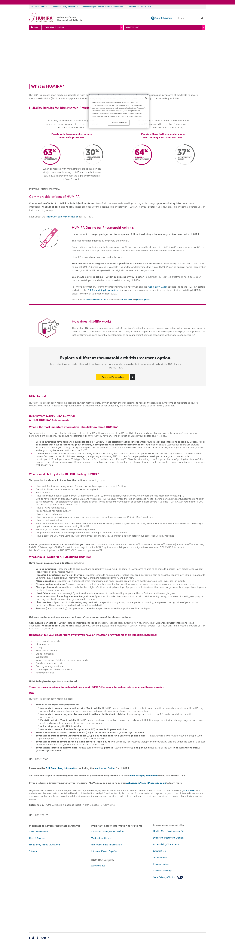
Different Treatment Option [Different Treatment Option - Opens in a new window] (168, 837)
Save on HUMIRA (38, 831)
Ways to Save (98, 865)
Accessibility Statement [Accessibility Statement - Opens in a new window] (166, 844)
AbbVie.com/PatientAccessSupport (146, 783)
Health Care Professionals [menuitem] (140, 7)
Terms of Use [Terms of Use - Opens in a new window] (160, 857)
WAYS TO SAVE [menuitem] (132, 27)
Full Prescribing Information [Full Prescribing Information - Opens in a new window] (106, 844)
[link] (115, 377)
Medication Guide (158, 286)
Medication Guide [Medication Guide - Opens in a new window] (101, 838)
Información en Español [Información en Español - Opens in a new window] (104, 851)
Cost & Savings (163, 18)
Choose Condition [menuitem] (39, 7)
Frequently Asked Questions (44, 844)
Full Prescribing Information (103, 290)
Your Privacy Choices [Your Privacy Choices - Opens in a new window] (164, 877)
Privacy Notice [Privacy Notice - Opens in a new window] (161, 864)
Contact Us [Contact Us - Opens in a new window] (159, 850)
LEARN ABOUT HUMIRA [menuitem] (54, 27)
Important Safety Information (62, 216)
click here (189, 790)
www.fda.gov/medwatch (143, 775)
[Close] (146, 98)
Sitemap (33, 851)
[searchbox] (191, 18)
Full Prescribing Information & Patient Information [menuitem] (102, 7)
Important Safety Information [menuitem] (65, 7)
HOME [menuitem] (37, 27)
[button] (201, 18)
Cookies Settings (162, 870)
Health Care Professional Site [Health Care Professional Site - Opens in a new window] (169, 831)
